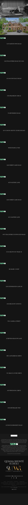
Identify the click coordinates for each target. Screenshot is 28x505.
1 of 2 (14, 435)
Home (5, 481)
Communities (21, 481)
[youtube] (16, 477)
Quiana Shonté (10, 481)
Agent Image (15, 487)
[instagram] (13, 477)
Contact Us (14, 485)
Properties (16, 481)
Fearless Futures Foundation (9, 484)
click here (10, 449)
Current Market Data (20, 484)
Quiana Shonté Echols (14, 462)
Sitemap (19, 486)
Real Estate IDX (10, 453)
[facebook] (11, 477)
